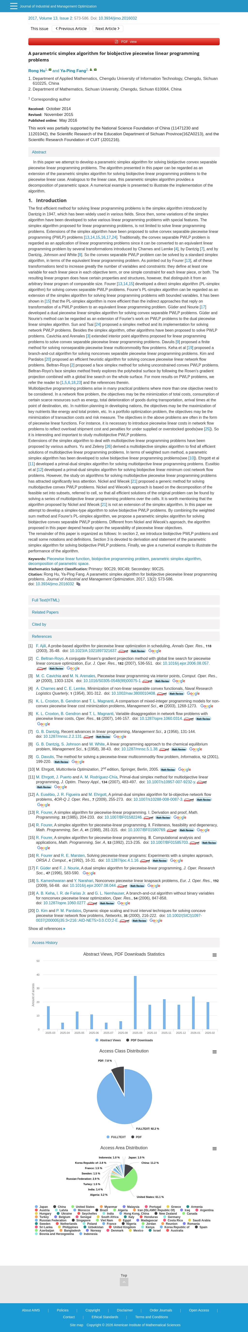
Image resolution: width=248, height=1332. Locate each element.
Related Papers (45, 612)
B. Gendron (71, 701)
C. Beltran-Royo (50, 658)
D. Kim (42, 911)
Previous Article (71, 28)
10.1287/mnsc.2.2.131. (68, 736)
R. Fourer (44, 812)
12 (40, 470)
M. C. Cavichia (48, 676)
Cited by (39, 624)
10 (191, 458)
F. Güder (43, 868)
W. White (97, 744)
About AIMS (31, 1310)
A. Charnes (45, 688)
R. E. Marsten (73, 855)
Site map (76, 1325)
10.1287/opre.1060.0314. (167, 718)
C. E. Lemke (74, 688)
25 (207, 429)
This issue (39, 28)
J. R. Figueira (68, 794)
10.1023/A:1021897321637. (99, 651)
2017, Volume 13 (42, 18)
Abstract (39, 152)
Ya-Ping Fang (73, 71)
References (42, 636)
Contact (69, 1317)
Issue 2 (66, 18)
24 (114, 237)
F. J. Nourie (69, 868)
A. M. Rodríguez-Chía (98, 777)
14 (92, 237)
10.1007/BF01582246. (129, 817)
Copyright (92, 1310)
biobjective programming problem (120, 559)
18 (73, 383)
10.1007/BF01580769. (153, 830)
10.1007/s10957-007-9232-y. (177, 782)
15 (98, 237)
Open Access (199, 1310)
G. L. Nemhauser (109, 893)
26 (108, 446)
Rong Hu (36, 71)
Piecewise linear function (68, 559)
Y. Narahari (83, 881)
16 (103, 237)
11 (31, 464)
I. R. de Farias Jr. (71, 893)
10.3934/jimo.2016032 (118, 18)
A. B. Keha (45, 893)
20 (48, 359)
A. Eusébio (45, 794)
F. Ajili (41, 646)
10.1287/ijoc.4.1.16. (128, 860)
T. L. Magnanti (101, 701)
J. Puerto (63, 777)
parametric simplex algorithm (176, 559)
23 (79, 383)
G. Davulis (45, 757)
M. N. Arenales (82, 676)
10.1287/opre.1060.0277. (70, 903)
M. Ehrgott (45, 777)
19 (190, 348)
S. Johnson (71, 744)
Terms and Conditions (151, 1317)
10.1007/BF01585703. (175, 842)
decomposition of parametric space (58, 564)
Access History (45, 943)
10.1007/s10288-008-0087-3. (164, 799)
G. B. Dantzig (47, 732)
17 (109, 237)
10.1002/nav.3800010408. (139, 693)
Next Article (107, 28)
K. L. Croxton (47, 701)
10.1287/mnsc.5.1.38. (145, 749)
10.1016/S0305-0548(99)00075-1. (118, 681)
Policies (63, 1310)
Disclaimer (125, 1310)
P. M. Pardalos (68, 911)
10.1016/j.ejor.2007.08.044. (99, 885)
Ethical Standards (105, 1317)
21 (134, 481)
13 (87, 237)
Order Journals (161, 1310)
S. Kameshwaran (51, 881)
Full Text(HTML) (46, 600)
